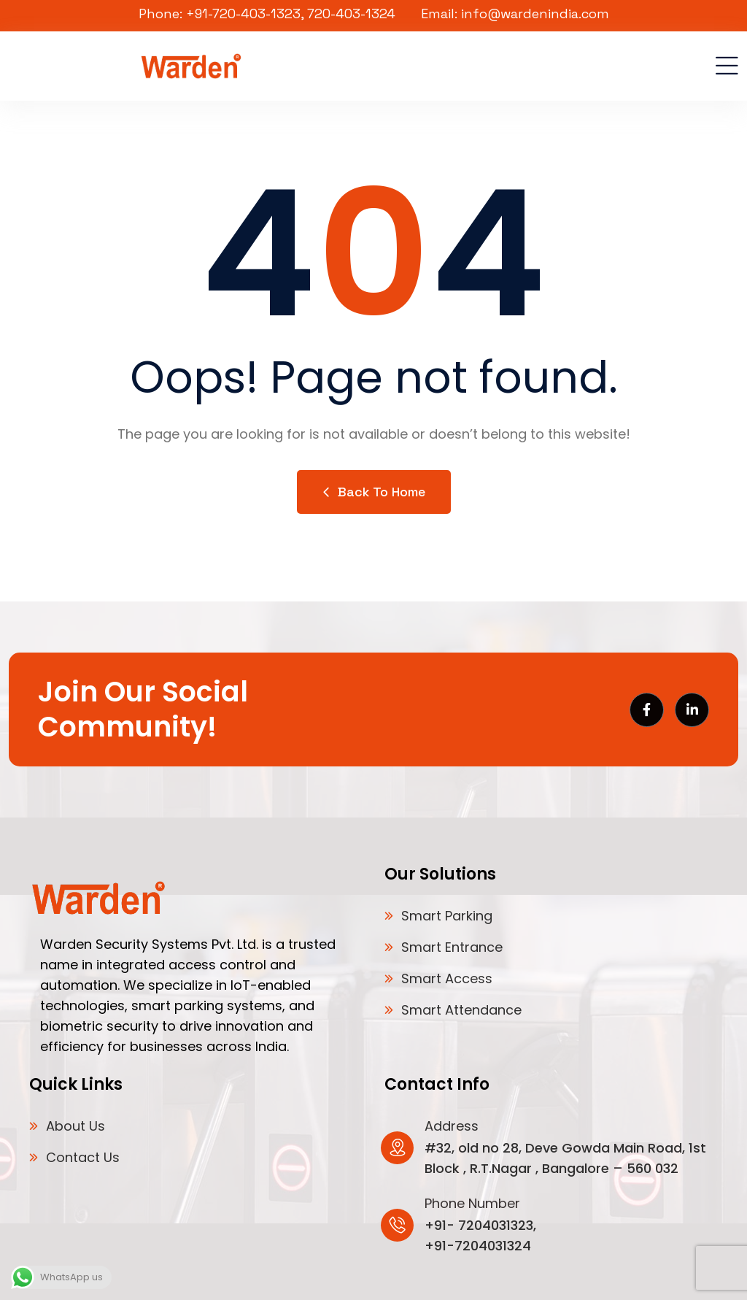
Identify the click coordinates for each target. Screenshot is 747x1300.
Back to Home (373, 491)
